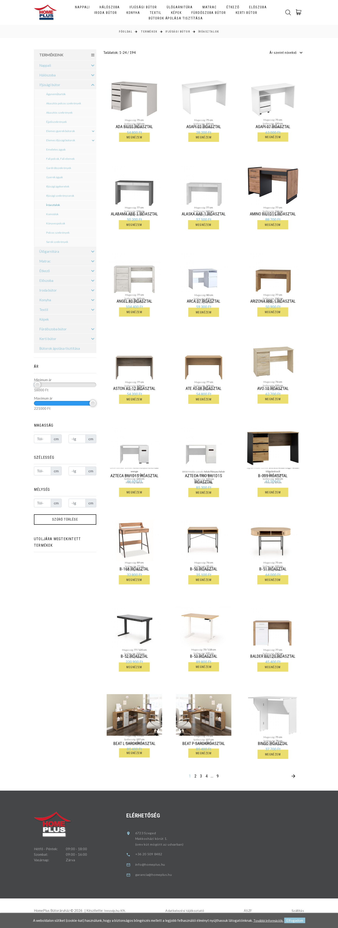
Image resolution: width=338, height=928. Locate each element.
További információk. (268, 921)
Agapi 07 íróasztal (273, 126)
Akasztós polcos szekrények (63, 103)
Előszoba (258, 7)
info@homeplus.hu (153, 870)
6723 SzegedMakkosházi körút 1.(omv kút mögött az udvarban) (163, 844)
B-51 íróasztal (274, 572)
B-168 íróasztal (135, 572)
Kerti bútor (246, 13)
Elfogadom (295, 921)
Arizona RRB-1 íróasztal (274, 302)
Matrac (209, 7)
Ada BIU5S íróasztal (134, 126)
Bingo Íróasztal (274, 748)
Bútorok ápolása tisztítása (176, 18)
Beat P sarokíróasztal (205, 748)
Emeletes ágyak (56, 149)
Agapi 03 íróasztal (203, 126)
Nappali (82, 7)
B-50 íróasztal (204, 572)
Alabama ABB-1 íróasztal (134, 214)
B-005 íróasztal (274, 478)
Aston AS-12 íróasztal (136, 390)
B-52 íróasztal (135, 660)
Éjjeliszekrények (56, 122)
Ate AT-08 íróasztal (205, 390)
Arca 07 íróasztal (205, 302)
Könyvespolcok (55, 223)
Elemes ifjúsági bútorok (70, 140)
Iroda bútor (105, 13)
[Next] (293, 782)
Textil (155, 13)
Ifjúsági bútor (143, 7)
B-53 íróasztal (204, 660)
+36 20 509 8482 (152, 859)
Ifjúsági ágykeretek (57, 186)
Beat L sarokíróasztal (136, 748)
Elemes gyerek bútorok (70, 131)
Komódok (52, 214)
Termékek (149, 31)
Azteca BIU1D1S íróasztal (136, 478)
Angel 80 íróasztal (135, 302)
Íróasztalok (208, 31)
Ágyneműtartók (56, 94)
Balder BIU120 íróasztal (274, 660)
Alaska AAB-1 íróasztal (204, 214)
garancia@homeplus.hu (157, 880)
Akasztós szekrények (59, 112)
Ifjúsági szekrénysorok (60, 195)
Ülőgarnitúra (180, 7)
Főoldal (125, 31)
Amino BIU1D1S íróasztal (273, 214)
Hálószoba (110, 7)
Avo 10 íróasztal (274, 390)
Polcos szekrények (57, 232)
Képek (176, 13)
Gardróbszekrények (58, 168)
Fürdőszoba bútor (208, 13)
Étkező (232, 7)
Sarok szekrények (57, 242)
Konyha (133, 13)
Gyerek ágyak (54, 177)
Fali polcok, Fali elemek (60, 158)
